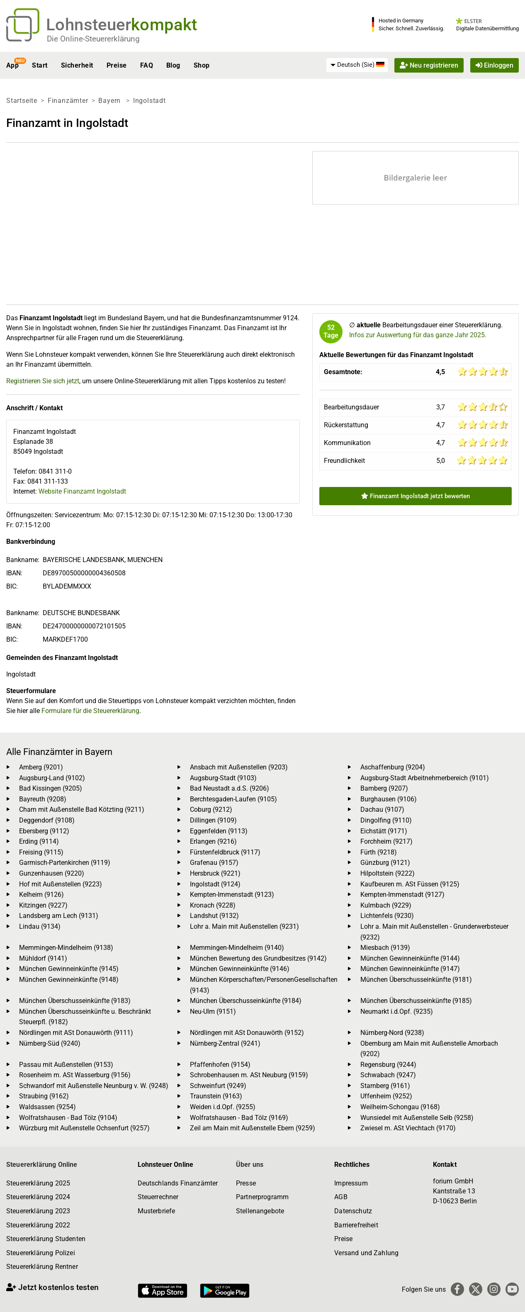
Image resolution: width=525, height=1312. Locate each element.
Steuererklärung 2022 (38, 1225)
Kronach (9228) (213, 905)
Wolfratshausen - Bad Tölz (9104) (68, 1118)
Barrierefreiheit (356, 1225)
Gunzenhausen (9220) (51, 873)
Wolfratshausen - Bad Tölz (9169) (239, 1118)
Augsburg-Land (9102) (52, 778)
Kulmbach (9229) (385, 905)
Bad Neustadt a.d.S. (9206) (229, 788)
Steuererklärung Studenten (45, 1239)
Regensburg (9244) (388, 1065)
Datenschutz (353, 1211)
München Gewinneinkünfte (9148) (69, 979)
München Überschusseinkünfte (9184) (245, 1001)
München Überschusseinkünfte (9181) (416, 979)
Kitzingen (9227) (43, 905)
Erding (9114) (39, 841)
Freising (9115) (41, 852)
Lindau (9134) (40, 926)
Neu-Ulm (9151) (213, 1011)
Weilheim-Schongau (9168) (400, 1107)
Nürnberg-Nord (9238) (392, 1033)
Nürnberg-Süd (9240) (49, 1043)
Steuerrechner (158, 1197)
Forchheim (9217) (386, 841)
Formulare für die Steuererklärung (90, 711)
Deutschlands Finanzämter (178, 1183)
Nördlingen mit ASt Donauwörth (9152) (247, 1033)
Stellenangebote (260, 1211)
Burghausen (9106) (388, 799)
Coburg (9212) (211, 809)
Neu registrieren (429, 65)
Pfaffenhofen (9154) (220, 1065)
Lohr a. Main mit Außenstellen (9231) (244, 926)
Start (39, 65)
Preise (117, 65)
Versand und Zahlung (366, 1253)
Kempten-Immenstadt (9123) (232, 894)
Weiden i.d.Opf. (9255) (222, 1107)
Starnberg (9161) (385, 1086)
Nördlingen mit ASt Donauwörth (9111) (76, 1033)
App (12, 65)
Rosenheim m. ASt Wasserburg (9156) (75, 1075)
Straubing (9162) (44, 1096)
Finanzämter (68, 101)
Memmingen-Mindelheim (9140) (237, 948)
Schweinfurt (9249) (218, 1086)
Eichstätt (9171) (383, 831)
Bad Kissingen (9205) (50, 788)
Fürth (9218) (378, 852)
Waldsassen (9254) (47, 1107)
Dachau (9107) (382, 809)
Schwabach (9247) (388, 1075)
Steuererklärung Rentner (42, 1267)
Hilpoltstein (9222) (387, 873)
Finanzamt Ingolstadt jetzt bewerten (415, 496)
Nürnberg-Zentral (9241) (225, 1043)
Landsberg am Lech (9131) (58, 916)
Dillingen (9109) (213, 820)
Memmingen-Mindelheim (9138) (66, 948)
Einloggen (494, 65)
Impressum (350, 1183)
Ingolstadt (149, 101)
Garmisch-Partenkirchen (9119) (64, 863)
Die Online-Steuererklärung (93, 39)
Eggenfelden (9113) (219, 831)
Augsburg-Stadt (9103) (223, 778)
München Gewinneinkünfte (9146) (239, 969)
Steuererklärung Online (42, 1164)
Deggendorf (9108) (47, 820)
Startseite (21, 101)
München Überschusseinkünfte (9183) (75, 1001)
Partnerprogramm (262, 1197)
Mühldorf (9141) (43, 958)
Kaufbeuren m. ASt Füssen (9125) (409, 884)
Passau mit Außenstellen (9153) (66, 1065)
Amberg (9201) (41, 767)
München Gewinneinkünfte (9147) (410, 969)
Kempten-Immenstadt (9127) (402, 894)
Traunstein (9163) (216, 1096)
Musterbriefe (156, 1211)
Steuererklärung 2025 (38, 1183)
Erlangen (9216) (213, 841)
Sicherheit (77, 65)
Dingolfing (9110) (386, 820)
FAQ (146, 65)
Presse (246, 1183)
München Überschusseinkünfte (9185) (416, 1001)
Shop (202, 65)
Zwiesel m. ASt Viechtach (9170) (408, 1128)
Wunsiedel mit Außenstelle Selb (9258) (417, 1118)
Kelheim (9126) (41, 894)
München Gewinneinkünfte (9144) (410, 958)
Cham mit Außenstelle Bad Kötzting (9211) (81, 809)
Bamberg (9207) (384, 788)
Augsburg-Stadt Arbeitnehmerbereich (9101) (424, 778)
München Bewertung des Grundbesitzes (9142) (258, 958)
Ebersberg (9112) (44, 831)
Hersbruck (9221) (215, 873)
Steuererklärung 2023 (38, 1211)
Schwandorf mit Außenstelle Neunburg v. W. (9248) (93, 1086)
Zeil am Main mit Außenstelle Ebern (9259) (252, 1128)
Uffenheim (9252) (386, 1096)
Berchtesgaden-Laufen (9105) (233, 799)
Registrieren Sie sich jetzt (42, 381)
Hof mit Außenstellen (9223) (60, 884)
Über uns (249, 1164)
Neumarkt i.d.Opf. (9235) (396, 1011)
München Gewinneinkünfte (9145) (69, 969)
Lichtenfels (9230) (387, 916)
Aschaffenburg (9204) (392, 767)
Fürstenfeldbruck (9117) (225, 852)
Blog (173, 65)
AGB (340, 1197)
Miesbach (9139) (385, 948)
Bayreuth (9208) (42, 799)
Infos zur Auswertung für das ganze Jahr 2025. (417, 335)
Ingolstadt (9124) (215, 884)
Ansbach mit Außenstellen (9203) (239, 767)
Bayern (110, 101)
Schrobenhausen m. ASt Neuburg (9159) (249, 1075)
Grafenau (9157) (214, 863)
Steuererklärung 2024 (38, 1197)
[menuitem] (357, 65)
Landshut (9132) (214, 916)
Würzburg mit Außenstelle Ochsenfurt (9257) (84, 1128)
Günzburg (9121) (385, 863)
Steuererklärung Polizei (40, 1253)
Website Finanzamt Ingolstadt (82, 491)
